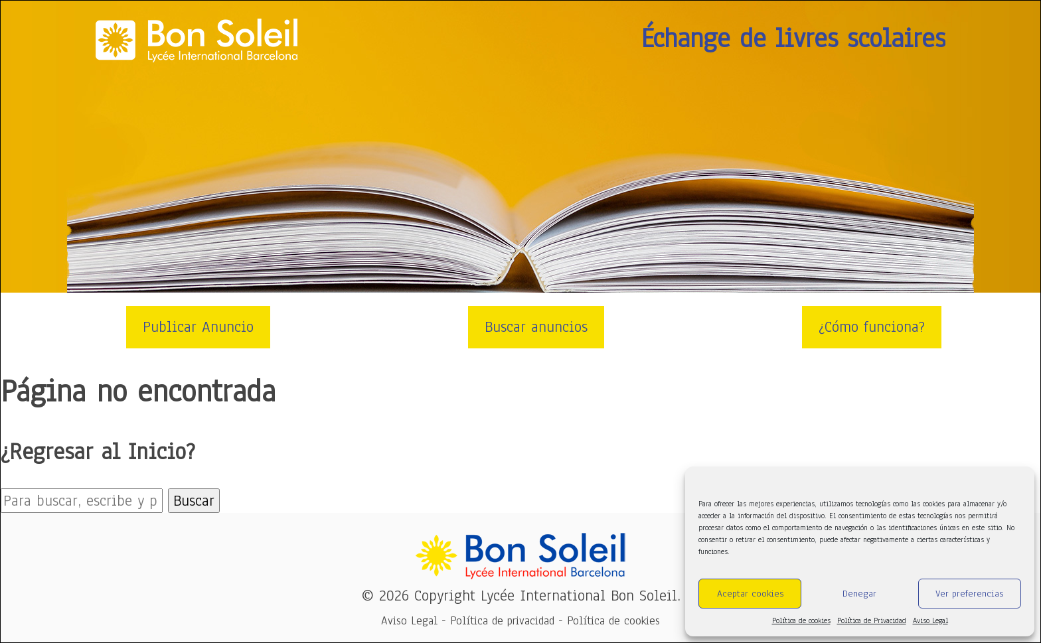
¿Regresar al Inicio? (98, 451)
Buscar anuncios (536, 327)
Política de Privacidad (871, 620)
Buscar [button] (193, 500)
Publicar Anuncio (198, 327)
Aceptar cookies (750, 593)
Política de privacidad (502, 620)
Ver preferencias (969, 593)
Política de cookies (801, 620)
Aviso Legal (930, 620)
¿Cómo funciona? (872, 327)
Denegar (859, 593)
